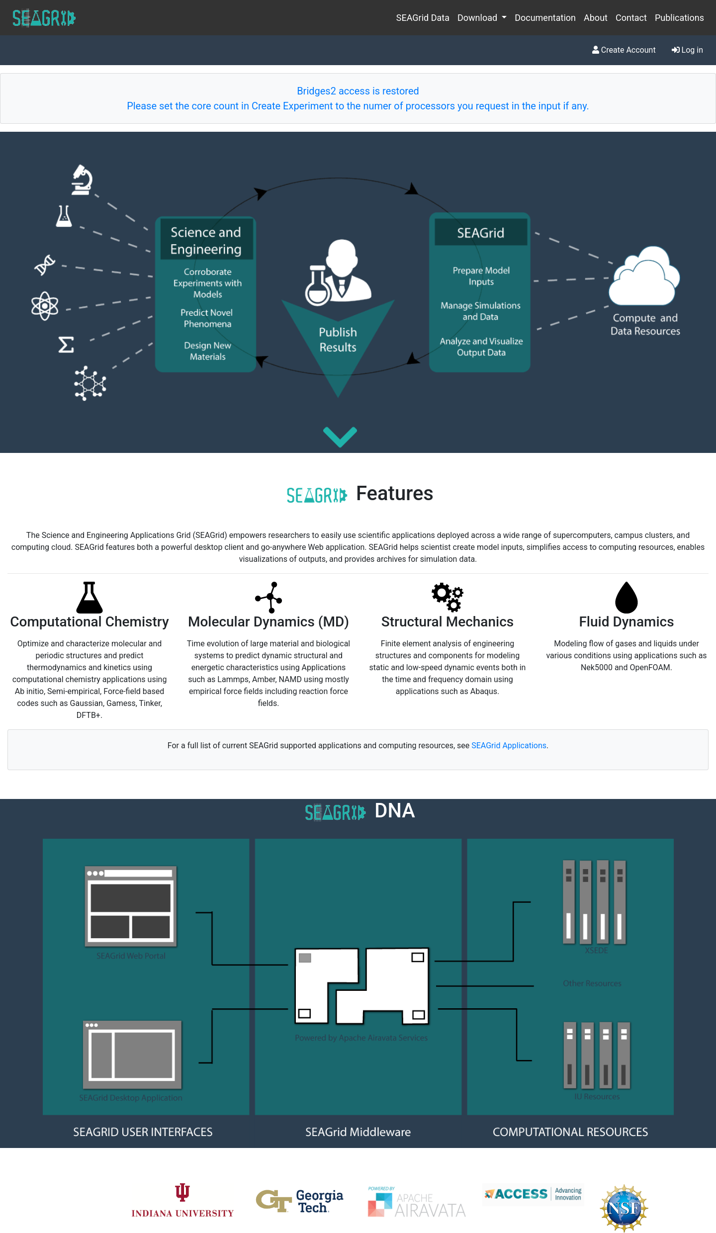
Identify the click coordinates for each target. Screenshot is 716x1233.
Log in (687, 50)
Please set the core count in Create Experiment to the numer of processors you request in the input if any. (358, 106)
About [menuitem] (596, 17)
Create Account (624, 50)
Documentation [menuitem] (545, 17)
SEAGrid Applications (508, 745)
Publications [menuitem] (679, 17)
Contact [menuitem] (631, 17)
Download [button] (478, 17)
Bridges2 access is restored (358, 91)
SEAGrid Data (422, 17)
